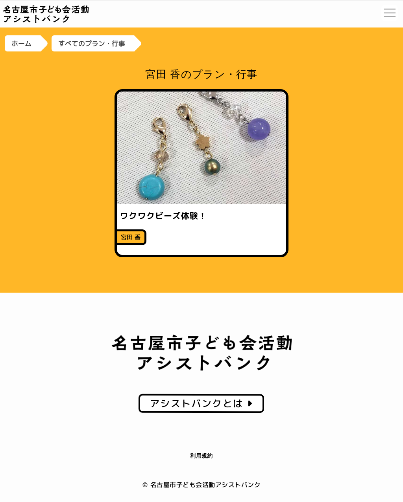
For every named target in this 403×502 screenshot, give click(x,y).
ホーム (21, 43)
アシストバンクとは (201, 403)
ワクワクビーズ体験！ (163, 216)
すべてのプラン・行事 (91, 43)
